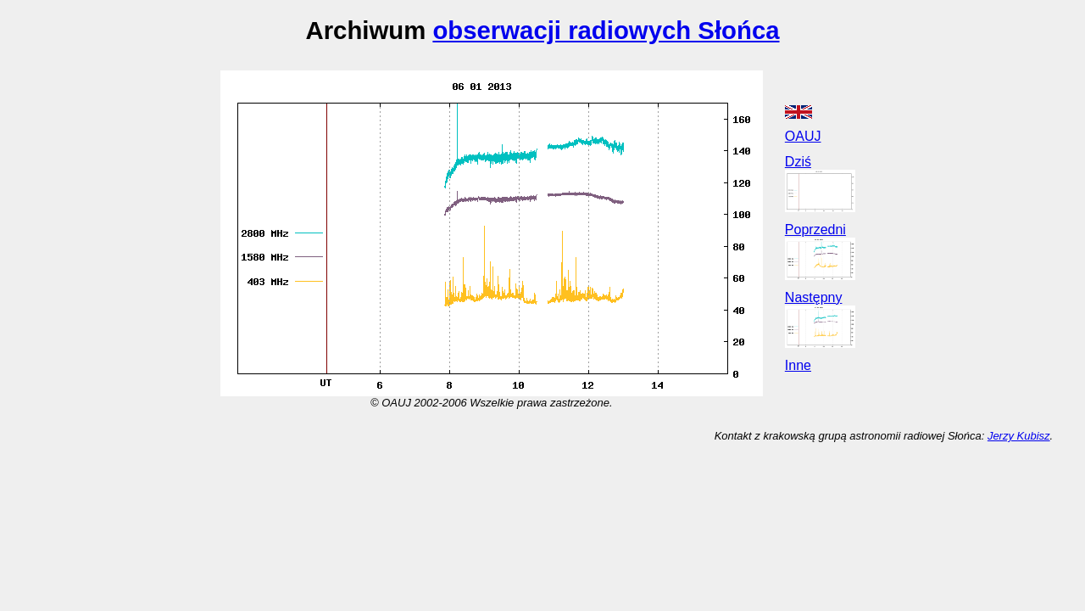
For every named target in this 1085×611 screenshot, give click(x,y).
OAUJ (803, 136)
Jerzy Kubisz (1019, 435)
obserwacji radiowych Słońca (605, 30)
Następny (814, 297)
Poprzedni (815, 229)
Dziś (798, 161)
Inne (798, 365)
